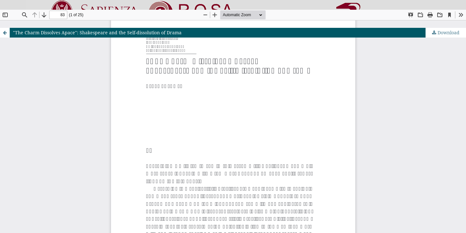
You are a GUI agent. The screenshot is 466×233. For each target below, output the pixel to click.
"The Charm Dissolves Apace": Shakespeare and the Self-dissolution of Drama (97, 32)
